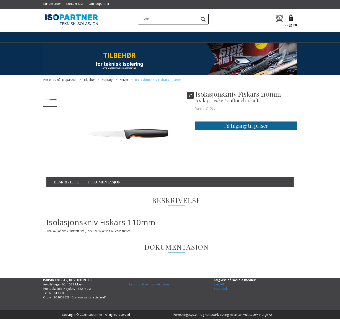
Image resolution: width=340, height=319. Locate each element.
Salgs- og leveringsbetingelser (149, 284)
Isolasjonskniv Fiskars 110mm (158, 80)
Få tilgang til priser (246, 125)
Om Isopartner (99, 4)
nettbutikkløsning (217, 315)
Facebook (221, 289)
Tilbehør (89, 80)
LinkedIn (220, 284)
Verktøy (107, 80)
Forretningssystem (186, 315)
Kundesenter (52, 4)
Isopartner (69, 80)
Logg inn (291, 25)
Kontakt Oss (74, 4)
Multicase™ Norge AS (257, 315)
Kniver (123, 80)
